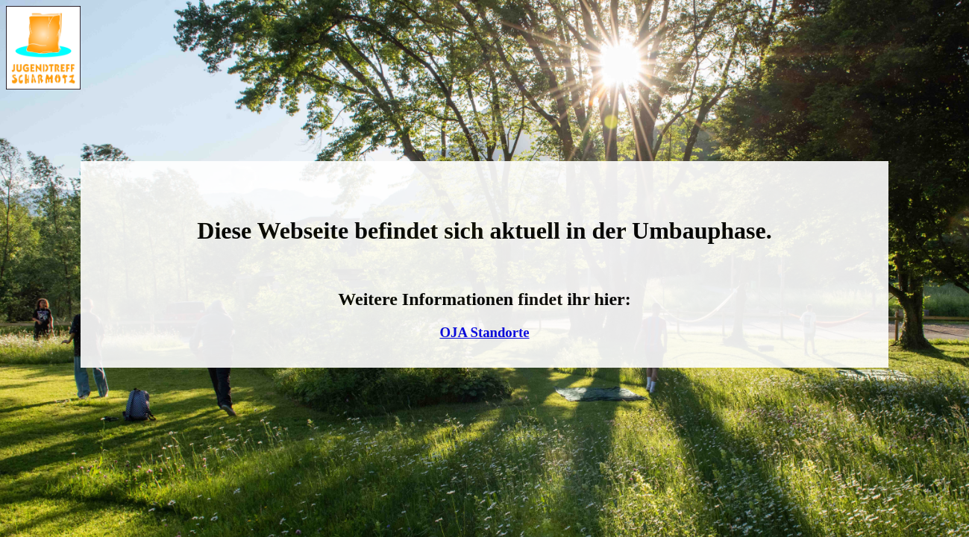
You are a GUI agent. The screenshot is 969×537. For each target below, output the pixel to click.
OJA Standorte (484, 332)
